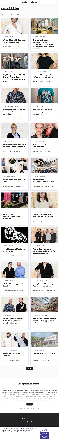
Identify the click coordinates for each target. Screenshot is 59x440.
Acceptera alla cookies (45, 438)
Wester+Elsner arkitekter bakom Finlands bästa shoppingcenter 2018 (44, 321)
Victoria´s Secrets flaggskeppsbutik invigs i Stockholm (12, 216)
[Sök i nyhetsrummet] (57, 2)
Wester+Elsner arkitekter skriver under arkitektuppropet (44, 215)
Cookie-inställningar (45, 430)
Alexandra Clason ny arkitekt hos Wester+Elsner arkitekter (43, 76)
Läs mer (29, 404)
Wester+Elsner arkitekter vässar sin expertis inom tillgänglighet (14, 146)
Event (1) (19, 14)
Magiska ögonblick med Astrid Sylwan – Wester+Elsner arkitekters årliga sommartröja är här (14, 78)
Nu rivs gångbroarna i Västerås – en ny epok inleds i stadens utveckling (14, 112)
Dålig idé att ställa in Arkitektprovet (40, 146)
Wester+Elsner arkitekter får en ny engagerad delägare (14, 41)
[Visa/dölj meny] (2, 2)
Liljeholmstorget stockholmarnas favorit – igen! (43, 180)
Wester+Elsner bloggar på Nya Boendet (13, 285)
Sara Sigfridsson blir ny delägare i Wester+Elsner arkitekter (44, 285)
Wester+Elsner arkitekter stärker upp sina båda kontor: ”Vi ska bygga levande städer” (44, 251)
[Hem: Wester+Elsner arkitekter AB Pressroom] (29, 2)
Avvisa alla (44, 434)
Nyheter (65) (4, 14)
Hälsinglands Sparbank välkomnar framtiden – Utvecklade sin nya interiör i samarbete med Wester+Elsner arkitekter (43, 44)
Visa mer (29, 368)
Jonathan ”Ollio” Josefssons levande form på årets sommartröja (42, 112)
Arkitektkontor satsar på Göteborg (12, 354)
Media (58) (11, 14)
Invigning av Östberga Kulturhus (44, 353)
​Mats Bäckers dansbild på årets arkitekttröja (14, 250)
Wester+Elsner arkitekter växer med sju (14, 180)
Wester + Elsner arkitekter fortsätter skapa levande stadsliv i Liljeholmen (12, 321)
